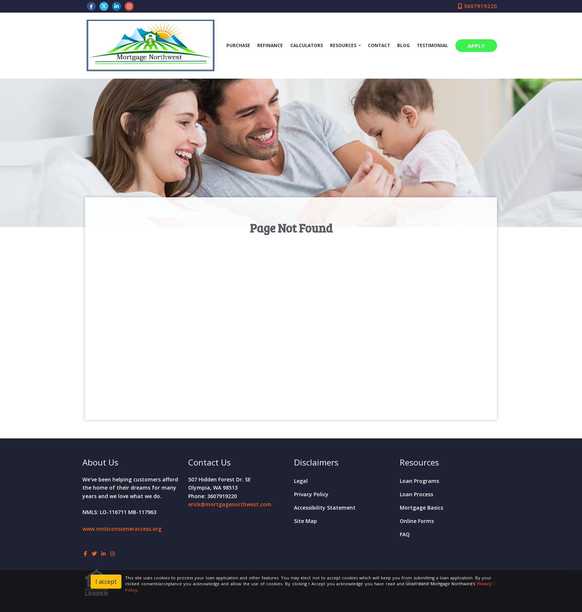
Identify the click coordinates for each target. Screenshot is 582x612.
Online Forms (417, 520)
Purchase (238, 45)
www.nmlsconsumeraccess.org (121, 528)
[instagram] (129, 6)
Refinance (270, 45)
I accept (106, 582)
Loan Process (416, 494)
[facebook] (91, 6)
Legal (301, 480)
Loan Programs (419, 480)
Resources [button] (343, 45)
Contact (379, 45)
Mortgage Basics (421, 507)
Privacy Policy (311, 494)
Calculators (306, 45)
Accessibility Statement (325, 507)
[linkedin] (116, 6)
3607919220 (477, 6)
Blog (403, 45)
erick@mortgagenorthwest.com (229, 504)
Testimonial (432, 45)
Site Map (305, 520)
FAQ (405, 534)
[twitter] (104, 6)
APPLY (476, 45)
